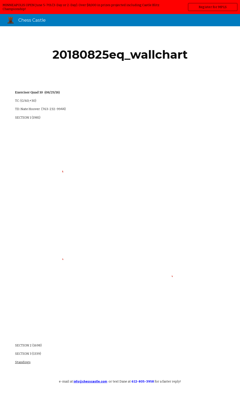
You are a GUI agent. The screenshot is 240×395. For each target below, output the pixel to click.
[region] (120, 7)
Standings (23, 362)
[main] (120, 54)
